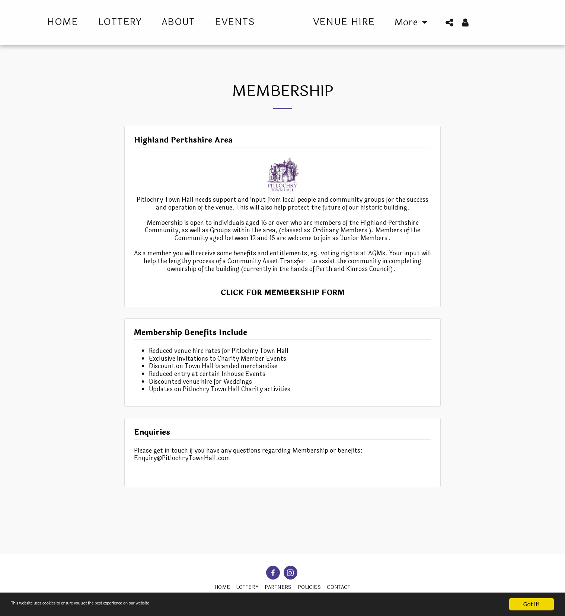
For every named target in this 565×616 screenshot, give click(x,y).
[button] (468, 22)
